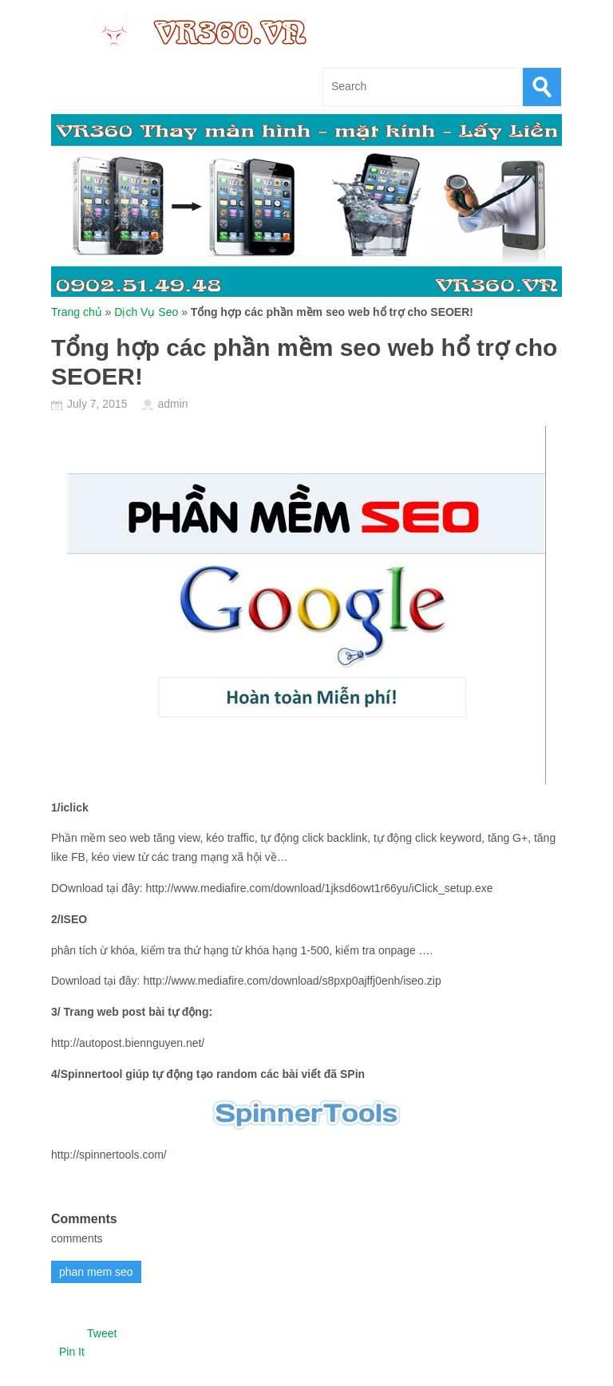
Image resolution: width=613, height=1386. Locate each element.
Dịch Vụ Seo (146, 312)
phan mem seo (96, 1272)
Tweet (102, 1333)
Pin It (72, 1351)
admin (172, 403)
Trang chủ (76, 312)
